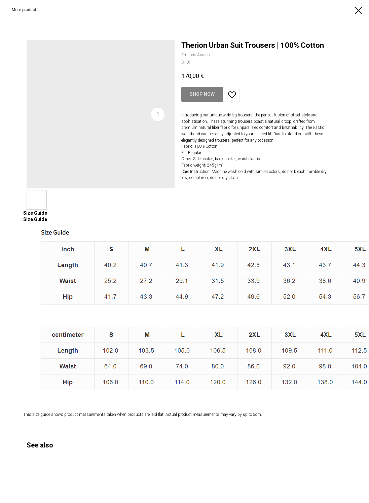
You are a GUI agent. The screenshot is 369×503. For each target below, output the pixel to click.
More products (25, 9)
